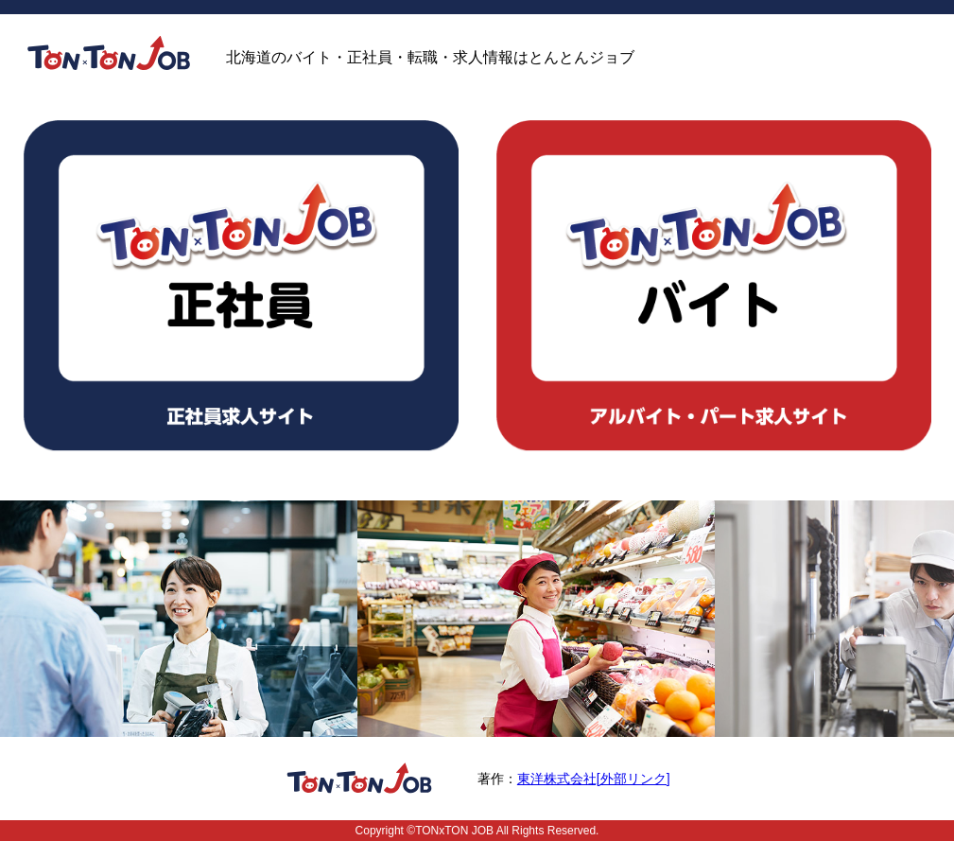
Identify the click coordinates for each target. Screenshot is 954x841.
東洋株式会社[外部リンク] (593, 778)
